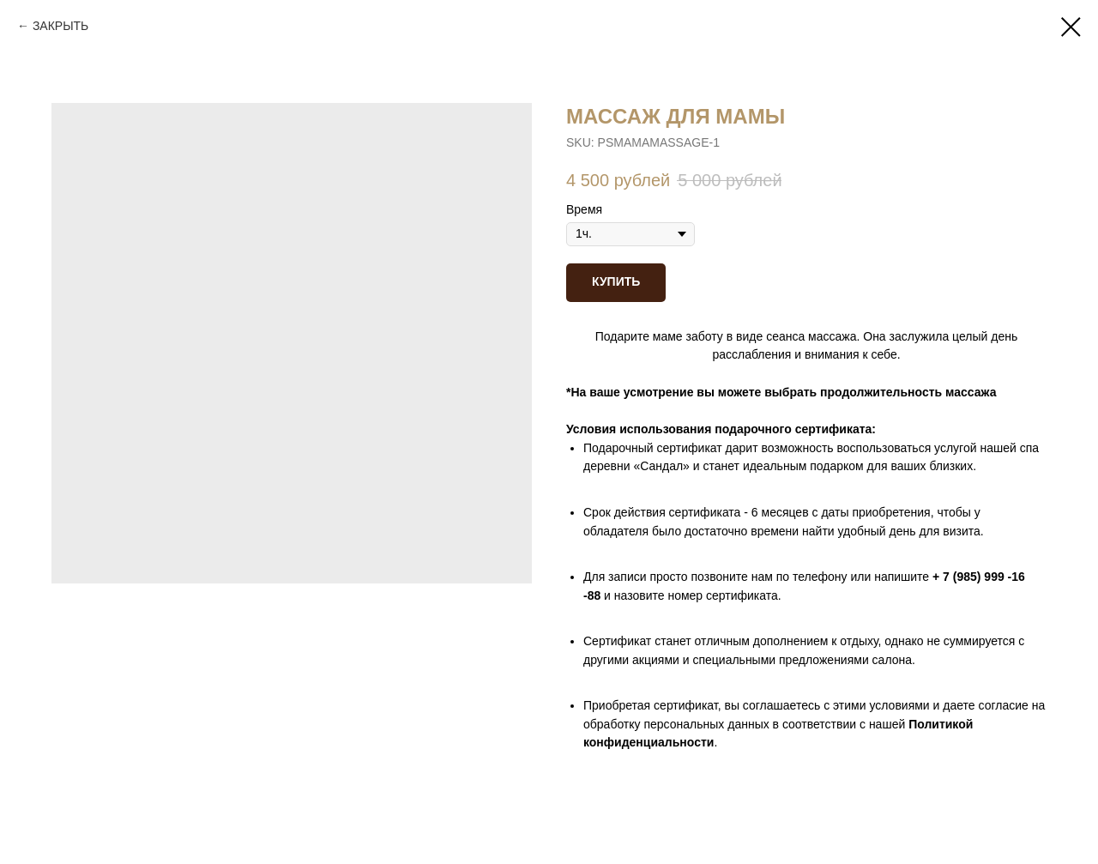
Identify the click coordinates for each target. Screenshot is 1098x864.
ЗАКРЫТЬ (60, 26)
